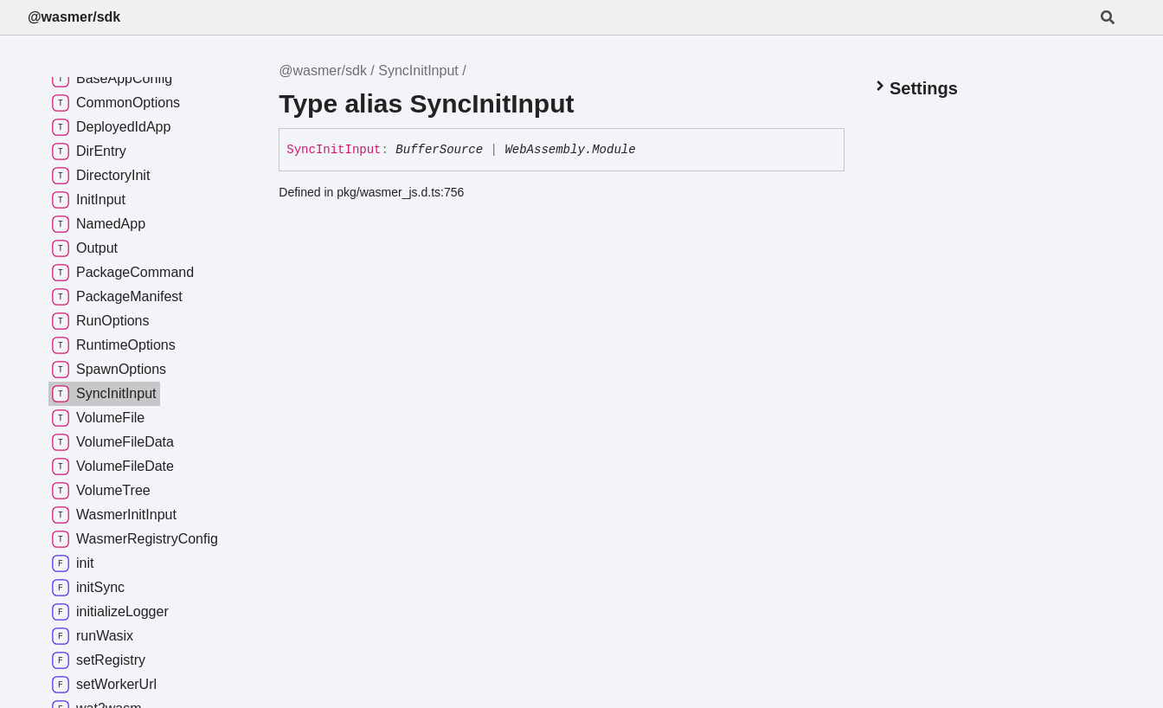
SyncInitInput (418, 70)
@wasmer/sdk (74, 17)
